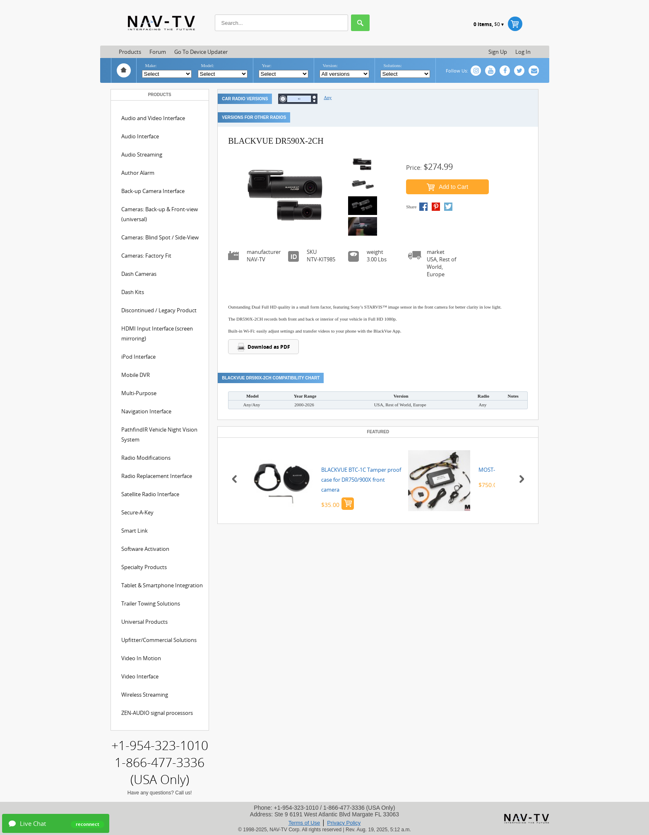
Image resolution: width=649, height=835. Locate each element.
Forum (157, 52)
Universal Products (144, 621)
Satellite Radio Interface (150, 494)
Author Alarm (137, 172)
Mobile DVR (135, 375)
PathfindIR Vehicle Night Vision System (159, 434)
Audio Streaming (141, 154)
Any (328, 97)
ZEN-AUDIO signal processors (157, 713)
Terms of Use (304, 823)
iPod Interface (138, 356)
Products (130, 52)
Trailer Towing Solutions (150, 603)
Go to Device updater (201, 52)
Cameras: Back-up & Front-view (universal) (159, 214)
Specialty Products (144, 567)
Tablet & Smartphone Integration (162, 585)
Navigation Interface (146, 411)
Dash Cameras (138, 274)
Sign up (497, 52)
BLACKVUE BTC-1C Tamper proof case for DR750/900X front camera (361, 479)
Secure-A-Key (137, 512)
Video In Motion (141, 658)
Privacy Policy (344, 823)
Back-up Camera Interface (153, 191)
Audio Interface (140, 136)
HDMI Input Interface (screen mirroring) (157, 333)
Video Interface (140, 676)
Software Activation (145, 549)
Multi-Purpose (138, 393)
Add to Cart (447, 187)
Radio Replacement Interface (156, 476)
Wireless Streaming (144, 694)
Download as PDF (263, 347)
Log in (523, 52)
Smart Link (134, 530)
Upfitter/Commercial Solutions (159, 640)
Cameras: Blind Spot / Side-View (160, 237)
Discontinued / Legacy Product (159, 310)
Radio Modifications (146, 457)
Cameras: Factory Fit (146, 255)
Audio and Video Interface (153, 118)
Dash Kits (132, 292)
